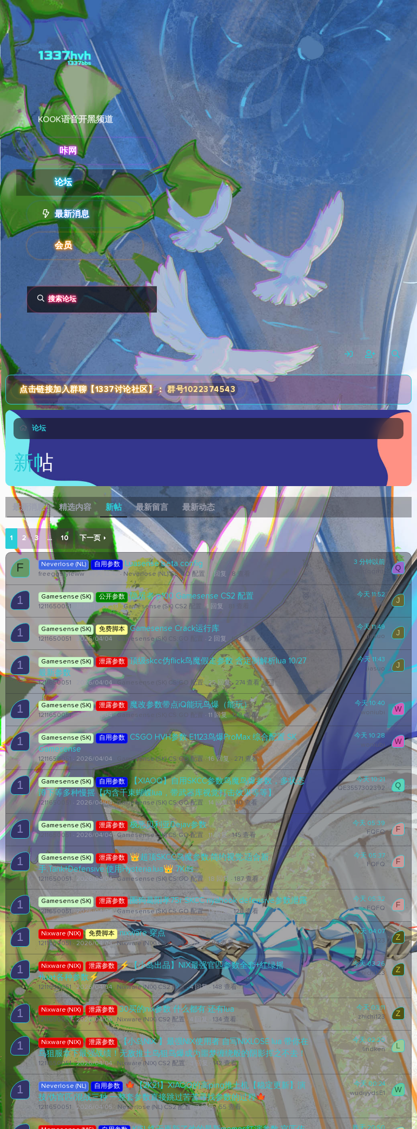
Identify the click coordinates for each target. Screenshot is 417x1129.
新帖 (113, 507)
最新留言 (152, 507)
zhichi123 (371, 941)
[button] (150, 214)
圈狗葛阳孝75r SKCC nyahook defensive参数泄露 (218, 900)
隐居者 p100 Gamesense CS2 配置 (192, 596)
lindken (373, 1049)
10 (65, 538)
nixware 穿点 (143, 933)
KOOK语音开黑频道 (75, 119)
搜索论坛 (62, 299)
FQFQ (376, 832)
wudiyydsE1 (367, 1093)
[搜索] (395, 354)
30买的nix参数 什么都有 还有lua (177, 1009)
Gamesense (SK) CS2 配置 (162, 606)
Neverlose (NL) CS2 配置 (154, 1107)
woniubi (373, 712)
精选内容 (75, 507)
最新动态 (198, 507)
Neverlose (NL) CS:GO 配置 (164, 574)
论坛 (63, 182)
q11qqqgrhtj (367, 571)
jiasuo (375, 604)
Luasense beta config (164, 564)
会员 (63, 245)
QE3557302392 (361, 788)
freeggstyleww (61, 574)
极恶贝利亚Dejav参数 (168, 825)
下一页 (90, 538)
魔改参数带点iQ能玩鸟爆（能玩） (190, 705)
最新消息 (72, 214)
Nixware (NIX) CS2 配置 (151, 943)
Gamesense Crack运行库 (175, 629)
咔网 (68, 151)
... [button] (49, 538)
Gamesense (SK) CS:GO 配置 (160, 639)
